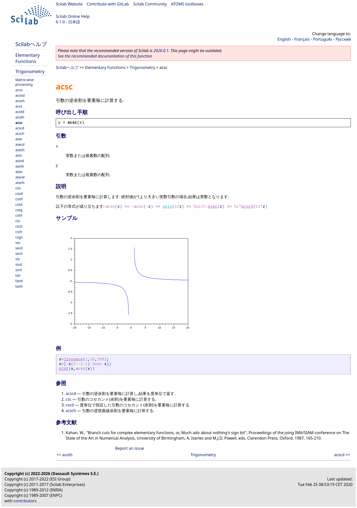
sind (18, 264)
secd (19, 248)
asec (18, 139)
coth (18, 215)
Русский (343, 39)
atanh (20, 182)
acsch (19, 133)
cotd (18, 204)
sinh (18, 270)
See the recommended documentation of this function (105, 56)
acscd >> (342, 454)
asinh (19, 166)
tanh (19, 286)
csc (17, 220)
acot (18, 106)
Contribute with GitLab (108, 4)
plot (63, 369)
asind (19, 160)
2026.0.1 (161, 50)
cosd (19, 193)
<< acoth (64, 454)
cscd (18, 226)
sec (18, 242)
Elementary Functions (27, 58)
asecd (20, 144)
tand (19, 280)
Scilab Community (150, 4)
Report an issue (129, 448)
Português (322, 39)
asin (18, 155)
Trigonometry (30, 71)
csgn (19, 237)
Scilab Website (69, 4)
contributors (25, 501)
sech (19, 253)
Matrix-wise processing (24, 82)
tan (18, 275)
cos (18, 188)
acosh (20, 100)
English (284, 39)
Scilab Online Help (72, 16)
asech (20, 150)
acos (19, 90)
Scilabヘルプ (31, 44)
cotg (18, 210)
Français (302, 39)
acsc (19, 122)
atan (19, 171)
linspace (73, 359)
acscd (19, 128)
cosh (19, 199)
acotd (19, 111)
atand (20, 177)
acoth (19, 117)
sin (17, 259)
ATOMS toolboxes (187, 4)
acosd (20, 95)
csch (18, 231)
